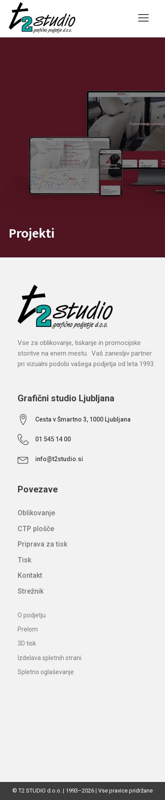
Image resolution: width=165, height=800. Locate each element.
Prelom (28, 629)
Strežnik (31, 591)
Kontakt (30, 575)
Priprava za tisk (42, 544)
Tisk (24, 560)
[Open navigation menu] (143, 18)
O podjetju (32, 615)
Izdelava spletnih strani (49, 657)
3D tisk (27, 643)
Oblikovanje (36, 513)
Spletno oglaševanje (46, 671)
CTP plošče (36, 529)
